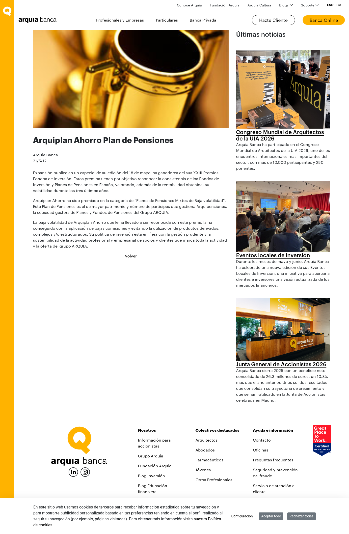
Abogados (205, 450)
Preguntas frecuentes (273, 459)
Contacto (262, 440)
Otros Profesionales (213, 479)
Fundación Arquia (154, 465)
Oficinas (260, 450)
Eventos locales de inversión (273, 255)
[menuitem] (189, 5)
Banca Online (324, 20)
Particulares (167, 20)
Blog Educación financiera (152, 488)
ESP (330, 5)
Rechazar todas (302, 516)
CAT (339, 5)
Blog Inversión (151, 475)
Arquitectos (206, 440)
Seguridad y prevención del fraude (275, 472)
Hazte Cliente (273, 20)
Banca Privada (203, 20)
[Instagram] (85, 471)
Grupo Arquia (150, 455)
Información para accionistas (154, 443)
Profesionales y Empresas (120, 20)
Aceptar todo (271, 516)
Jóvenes (203, 469)
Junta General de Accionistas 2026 (281, 364)
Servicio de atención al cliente (274, 488)
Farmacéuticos (209, 459)
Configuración (242, 516)
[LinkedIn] (73, 471)
